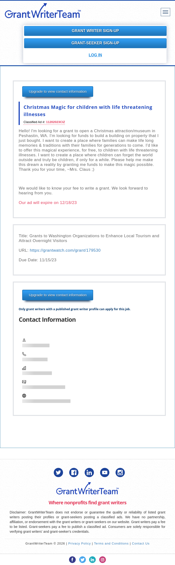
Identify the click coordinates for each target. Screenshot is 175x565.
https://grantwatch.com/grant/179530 (65, 250)
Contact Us (140, 543)
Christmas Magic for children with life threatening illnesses (87, 111)
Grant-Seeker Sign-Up (95, 43)
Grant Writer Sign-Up (95, 31)
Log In (95, 55)
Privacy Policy (79, 543)
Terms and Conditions (111, 543)
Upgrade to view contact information (57, 91)
